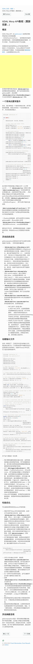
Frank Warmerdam (16, 643)
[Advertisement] (16, 71)
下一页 (27, 633)
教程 (12, 8)
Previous (6, 14)
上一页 (6, 633)
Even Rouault (26, 643)
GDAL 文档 (5, 8)
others (7, 645)
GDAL (17, 2)
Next (27, 14)
